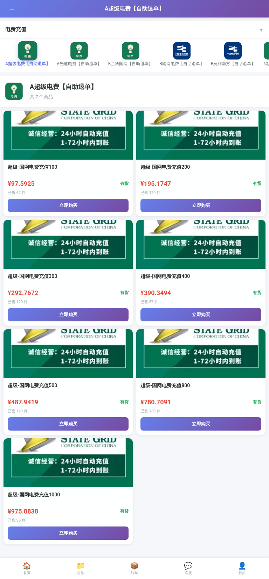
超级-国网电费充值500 (32, 385)
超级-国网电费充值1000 (34, 494)
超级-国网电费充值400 (165, 276)
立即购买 (68, 205)
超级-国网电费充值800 (165, 385)
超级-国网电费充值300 (32, 276)
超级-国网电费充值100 (32, 167)
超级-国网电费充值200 (165, 167)
